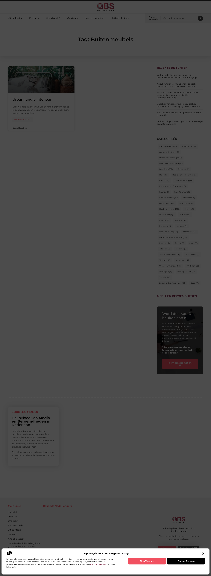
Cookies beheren (186, 561)
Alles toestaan (147, 561)
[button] (203, 553)
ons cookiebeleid (98, 564)
